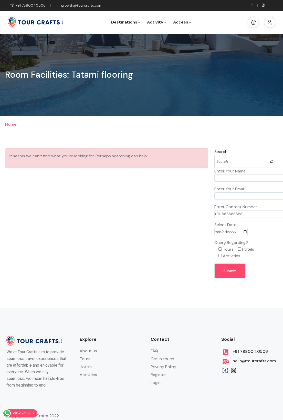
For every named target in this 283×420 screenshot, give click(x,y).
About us (88, 351)
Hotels (86, 366)
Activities (88, 374)
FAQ (154, 351)
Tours (85, 358)
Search (220, 151)
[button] (253, 22)
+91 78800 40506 (250, 351)
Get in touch (162, 358)
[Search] (271, 161)
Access (182, 22)
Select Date (231, 228)
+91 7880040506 (28, 5)
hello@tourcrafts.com (254, 361)
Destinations (126, 22)
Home (10, 124)
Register (158, 374)
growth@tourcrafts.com (79, 5)
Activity (157, 22)
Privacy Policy (163, 366)
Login (156, 382)
